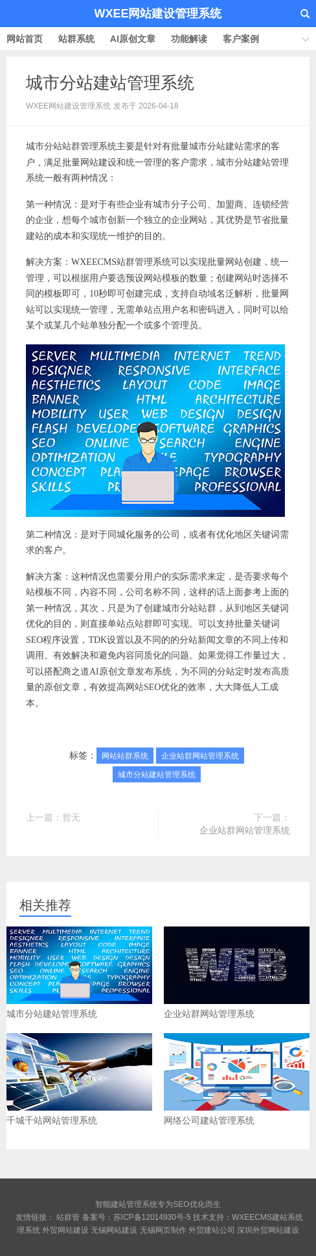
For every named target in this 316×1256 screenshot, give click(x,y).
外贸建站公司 (211, 1230)
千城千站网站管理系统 (79, 1079)
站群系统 (76, 39)
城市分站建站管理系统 (110, 82)
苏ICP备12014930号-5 (152, 1217)
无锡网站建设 (114, 1230)
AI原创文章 (132, 39)
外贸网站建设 (65, 1230)
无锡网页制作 (163, 1230)
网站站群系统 (125, 755)
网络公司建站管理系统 (237, 1079)
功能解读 (189, 39)
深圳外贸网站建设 (268, 1230)
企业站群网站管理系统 (200, 755)
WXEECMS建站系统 (267, 1217)
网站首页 (24, 39)
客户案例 (241, 39)
